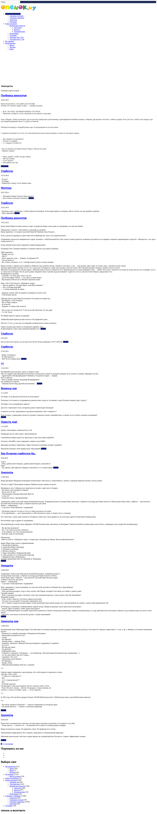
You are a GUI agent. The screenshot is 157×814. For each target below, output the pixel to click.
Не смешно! (9, 41)
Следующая (8, 744)
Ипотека (6, 187)
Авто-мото (18, 28)
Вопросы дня (9, 388)
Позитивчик (14, 33)
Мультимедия (10, 43)
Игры (12, 49)
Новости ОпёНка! (11, 778)
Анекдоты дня (9, 621)
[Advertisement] (78, 67)
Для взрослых (15, 784)
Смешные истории (16, 16)
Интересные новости (17, 26)
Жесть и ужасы (15, 776)
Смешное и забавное (13, 14)
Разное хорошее (11, 24)
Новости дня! (9, 421)
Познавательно (19, 31)
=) (2, 363)
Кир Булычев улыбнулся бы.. (18, 453)
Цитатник (13, 22)
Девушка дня (14, 782)
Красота (17, 29)
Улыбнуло (7, 170)
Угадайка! (13, 35)
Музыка (12, 47)
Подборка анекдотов (13, 95)
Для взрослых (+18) (17, 39)
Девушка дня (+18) (17, 37)
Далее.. (31, 198)
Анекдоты (13, 20)
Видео (12, 45)
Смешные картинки (17, 18)
